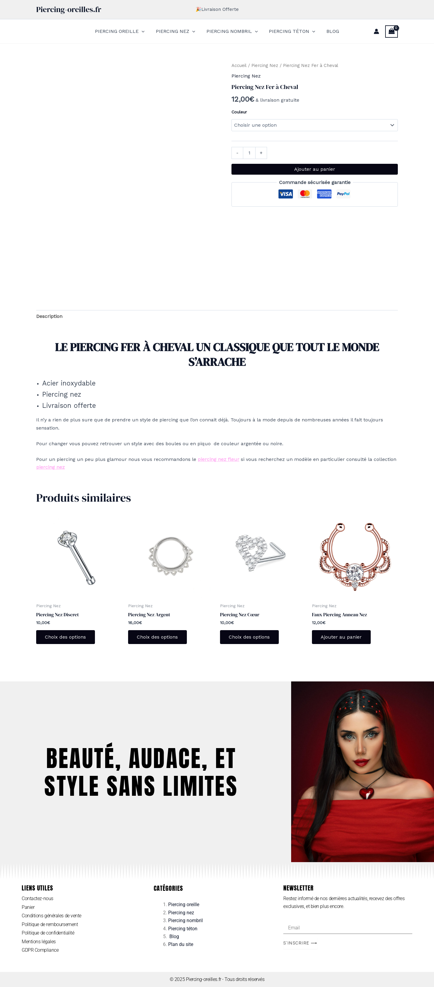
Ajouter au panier (314, 169)
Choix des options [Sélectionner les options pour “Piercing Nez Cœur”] (249, 637)
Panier (28, 907)
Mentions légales (39, 941)
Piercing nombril (185, 920)
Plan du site (180, 944)
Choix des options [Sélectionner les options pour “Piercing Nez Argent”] (157, 637)
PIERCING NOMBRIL (232, 31)
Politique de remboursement (50, 924)
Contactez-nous (37, 898)
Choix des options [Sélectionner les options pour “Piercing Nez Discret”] (65, 637)
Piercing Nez (264, 65)
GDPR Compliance (40, 950)
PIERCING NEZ (177, 31)
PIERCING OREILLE (123, 31)
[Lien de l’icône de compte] (376, 31)
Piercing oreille (183, 904)
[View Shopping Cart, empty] (391, 31)
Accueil (239, 65)
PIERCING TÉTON (290, 31)
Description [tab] (49, 316)
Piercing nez (181, 913)
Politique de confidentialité (48, 933)
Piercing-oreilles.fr (68, 9)
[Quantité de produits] (249, 153)
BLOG (329, 31)
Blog (174, 936)
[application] (145, 31)
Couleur (239, 111)
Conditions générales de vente (51, 916)
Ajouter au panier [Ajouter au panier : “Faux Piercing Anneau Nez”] (341, 637)
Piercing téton (182, 928)
